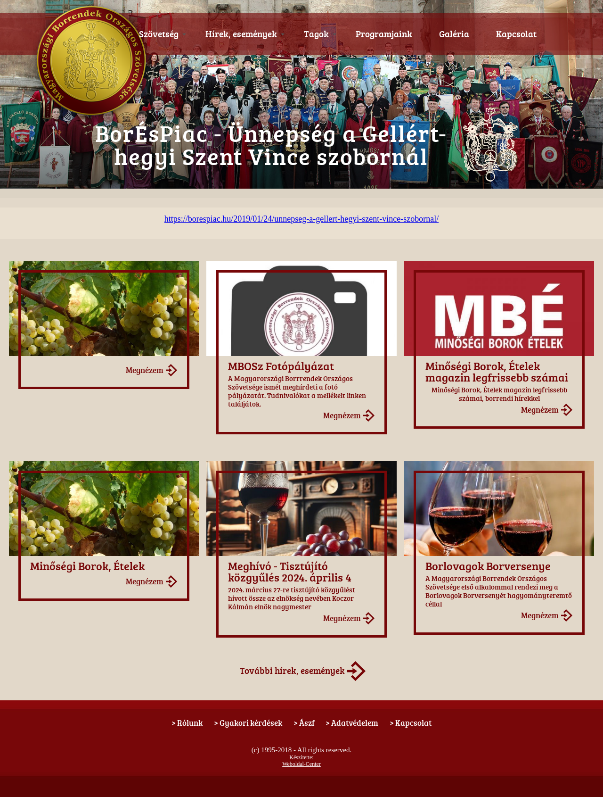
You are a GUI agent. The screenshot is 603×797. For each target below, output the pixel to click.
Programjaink (384, 34)
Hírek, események (245, 34)
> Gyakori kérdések (248, 722)
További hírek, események (292, 670)
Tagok (320, 34)
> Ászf (304, 722)
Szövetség (163, 34)
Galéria (454, 34)
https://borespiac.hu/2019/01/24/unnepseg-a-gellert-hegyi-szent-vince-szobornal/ (301, 219)
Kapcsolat (516, 34)
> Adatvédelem (352, 722)
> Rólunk (187, 722)
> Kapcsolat (411, 722)
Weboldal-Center (301, 764)
